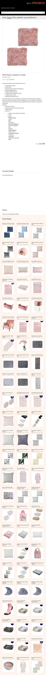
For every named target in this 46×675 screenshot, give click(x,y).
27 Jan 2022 (9, 488)
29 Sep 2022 (9, 281)
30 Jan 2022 (9, 299)
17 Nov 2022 (39, 639)
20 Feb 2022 (9, 224)
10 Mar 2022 (39, 299)
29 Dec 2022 (24, 280)
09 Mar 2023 (9, 262)
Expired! (11, 79)
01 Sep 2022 (9, 394)
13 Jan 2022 (39, 470)
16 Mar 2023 (24, 469)
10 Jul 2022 (24, 508)
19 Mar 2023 (39, 659)
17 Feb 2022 (24, 244)
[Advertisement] (19, 156)
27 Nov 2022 (9, 658)
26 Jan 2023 (9, 413)
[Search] (43, 13)
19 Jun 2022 (39, 432)
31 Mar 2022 (39, 244)
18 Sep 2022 (9, 621)
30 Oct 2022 (24, 393)
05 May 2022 (9, 508)
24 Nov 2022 (24, 659)
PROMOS (38, 3)
